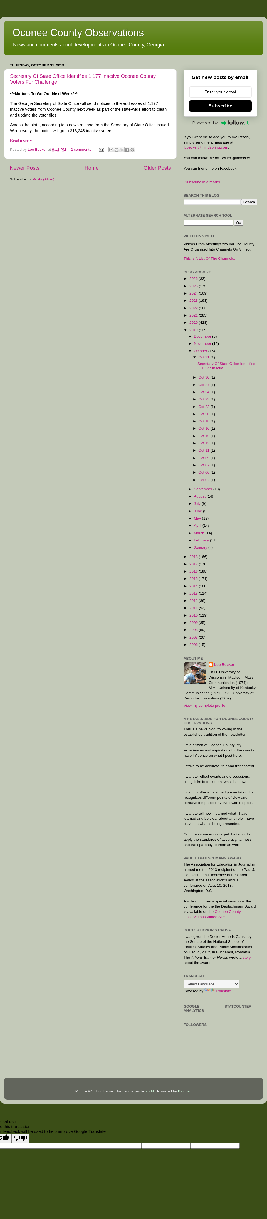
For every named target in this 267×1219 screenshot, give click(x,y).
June (198, 511)
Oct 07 (204, 465)
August (200, 496)
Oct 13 (204, 443)
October (201, 351)
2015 (194, 579)
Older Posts (157, 168)
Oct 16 (204, 428)
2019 (194, 330)
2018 (194, 557)
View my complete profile (204, 705)
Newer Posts (24, 168)
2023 (194, 300)
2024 (194, 293)
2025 (194, 286)
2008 (194, 630)
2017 (194, 564)
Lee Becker (224, 664)
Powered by (220, 122)
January (201, 547)
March (199, 533)
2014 (194, 586)
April (198, 525)
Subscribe (221, 105)
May (198, 518)
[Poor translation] (20, 1138)
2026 (194, 278)
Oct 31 (204, 357)
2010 (194, 615)
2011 (194, 608)
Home (91, 168)
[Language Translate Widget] (211, 984)
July (198, 503)
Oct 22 (204, 407)
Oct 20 (204, 414)
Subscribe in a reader (202, 182)
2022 (194, 308)
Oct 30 (204, 377)
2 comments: (82, 149)
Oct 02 (204, 480)
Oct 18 (204, 421)
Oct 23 (204, 399)
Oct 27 (204, 385)
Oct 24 (204, 392)
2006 (194, 644)
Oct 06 (204, 472)
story (247, 957)
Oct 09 (204, 458)
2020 (194, 322)
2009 (194, 622)
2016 (194, 571)
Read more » (21, 140)
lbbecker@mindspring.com (206, 147)
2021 (194, 315)
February (202, 540)
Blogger (184, 1091)
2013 (194, 593)
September (203, 489)
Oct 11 (204, 450)
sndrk (150, 1091)
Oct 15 (204, 436)
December (203, 336)
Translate (217, 991)
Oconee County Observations (78, 32)
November (203, 344)
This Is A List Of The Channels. (209, 258)
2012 (194, 601)
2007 (194, 637)
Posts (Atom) (44, 179)
